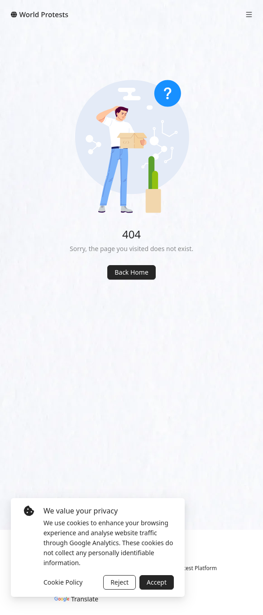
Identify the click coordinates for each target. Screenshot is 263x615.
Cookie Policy (62, 582)
